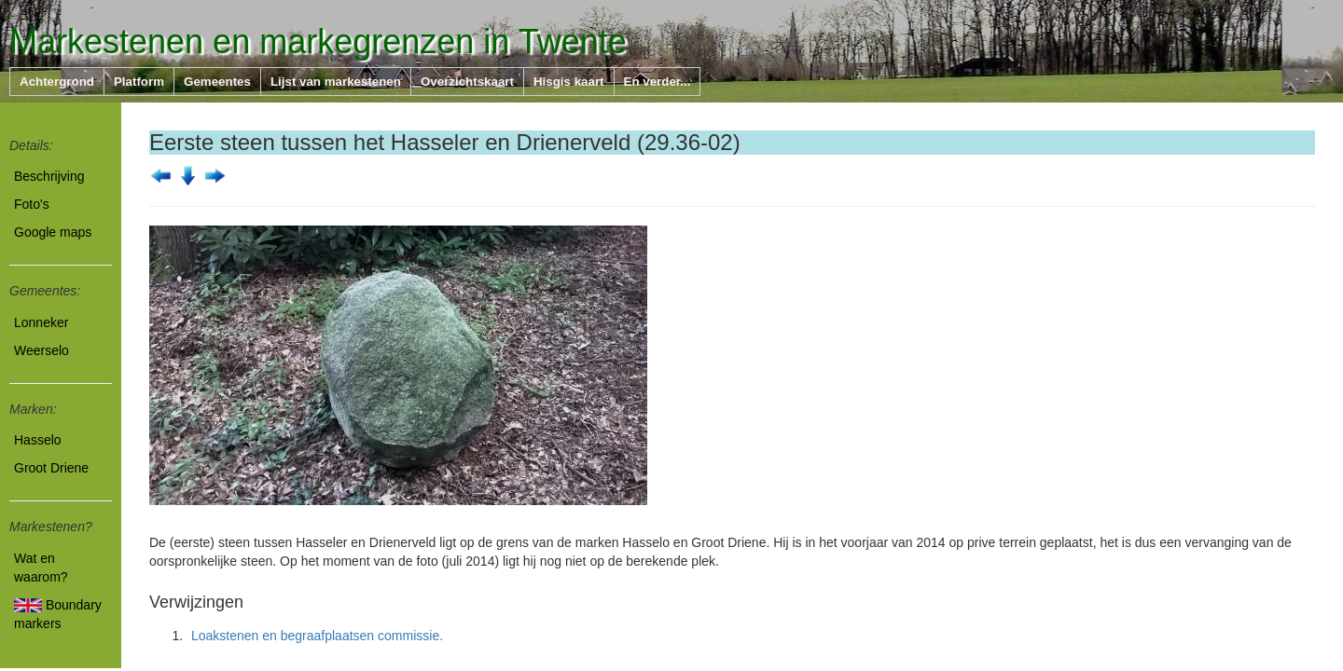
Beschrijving (49, 176)
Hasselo (38, 439)
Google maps (52, 232)
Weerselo (41, 350)
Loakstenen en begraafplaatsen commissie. (317, 635)
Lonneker (41, 322)
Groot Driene (51, 467)
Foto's (31, 204)
